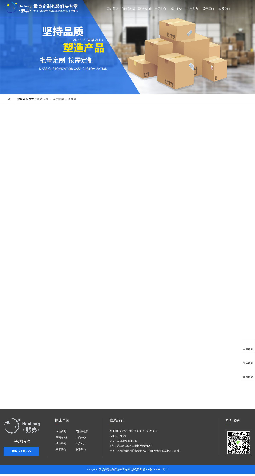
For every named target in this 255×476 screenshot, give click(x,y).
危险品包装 (128, 8)
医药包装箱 (144, 8)
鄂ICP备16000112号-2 (155, 471)
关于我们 (208, 8)
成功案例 (176, 8)
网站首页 (112, 8)
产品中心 (160, 8)
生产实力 (192, 8)
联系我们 (224, 8)
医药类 (72, 99)
